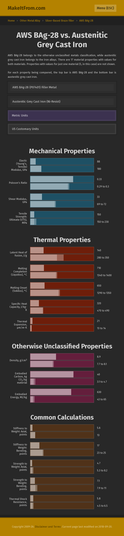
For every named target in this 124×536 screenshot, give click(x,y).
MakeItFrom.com (26, 8)
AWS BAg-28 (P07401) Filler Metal (34, 87)
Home (11, 20)
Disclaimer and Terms (48, 526)
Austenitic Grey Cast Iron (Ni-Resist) (36, 101)
